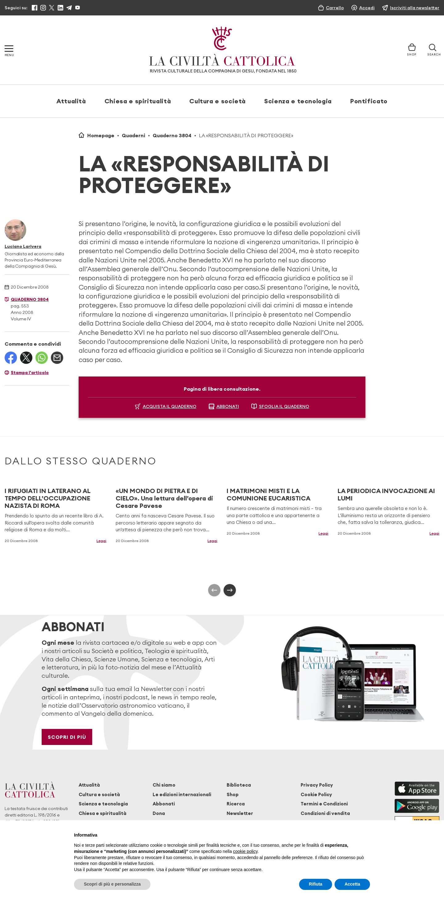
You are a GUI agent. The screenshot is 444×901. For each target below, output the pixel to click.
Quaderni (133, 135)
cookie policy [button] (245, 851)
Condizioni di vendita (325, 813)
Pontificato (369, 101)
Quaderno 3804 (172, 135)
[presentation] (214, 590)
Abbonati (164, 804)
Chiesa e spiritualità (138, 101)
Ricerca (236, 804)
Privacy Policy (317, 785)
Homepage (100, 135)
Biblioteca (239, 785)
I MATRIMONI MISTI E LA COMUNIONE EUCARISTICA (268, 494)
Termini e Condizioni (324, 804)
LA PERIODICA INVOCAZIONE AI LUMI (386, 494)
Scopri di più (67, 737)
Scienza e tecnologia (298, 101)
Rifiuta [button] (316, 884)
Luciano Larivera (23, 246)
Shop (233, 794)
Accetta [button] (352, 884)
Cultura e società (217, 101)
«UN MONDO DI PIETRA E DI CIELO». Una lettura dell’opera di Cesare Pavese (164, 498)
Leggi (101, 540)
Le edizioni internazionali (182, 794)
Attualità (71, 101)
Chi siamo (164, 785)
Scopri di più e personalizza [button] (112, 884)
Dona (159, 813)
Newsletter (240, 813)
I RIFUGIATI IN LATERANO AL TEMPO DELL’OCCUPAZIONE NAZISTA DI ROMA (47, 498)
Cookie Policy (316, 794)
